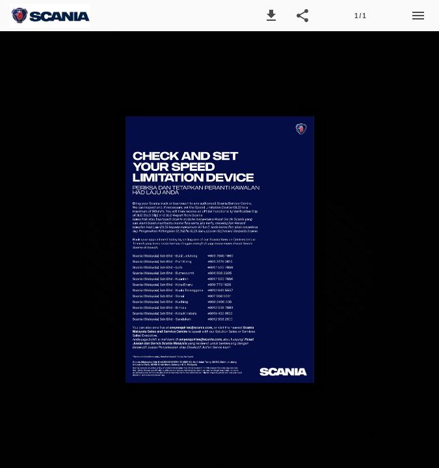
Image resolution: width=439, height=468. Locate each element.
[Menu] (418, 15)
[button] (271, 15)
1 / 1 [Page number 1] (360, 16)
